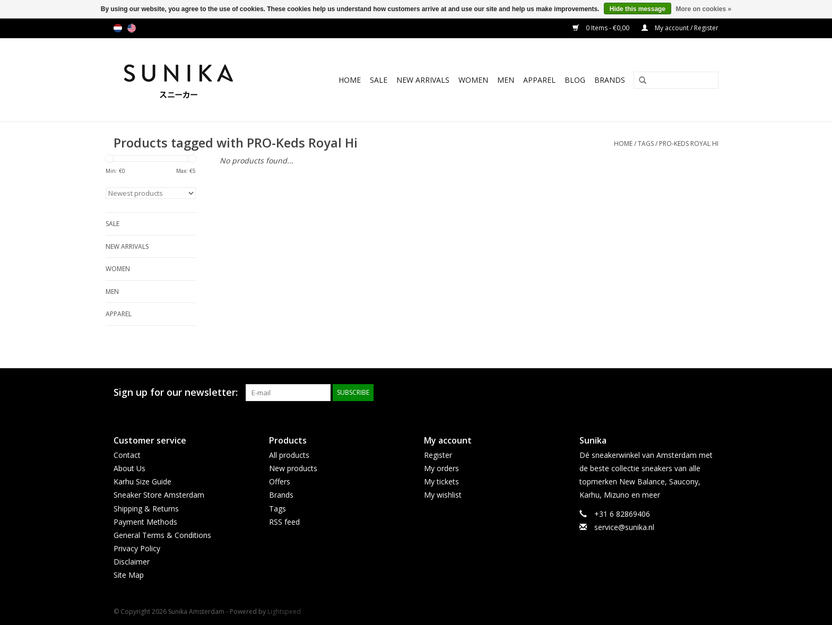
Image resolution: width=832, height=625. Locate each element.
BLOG (575, 80)
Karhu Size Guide (142, 481)
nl (118, 28)
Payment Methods (145, 522)
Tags (646, 143)
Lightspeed (284, 611)
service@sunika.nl (624, 527)
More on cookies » (703, 9)
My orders (441, 468)
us (131, 28)
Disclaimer (132, 562)
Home (350, 80)
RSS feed (284, 522)
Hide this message (637, 9)
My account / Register (680, 27)
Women (473, 80)
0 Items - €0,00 (602, 27)
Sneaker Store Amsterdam (159, 495)
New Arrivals (422, 80)
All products (289, 455)
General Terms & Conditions (162, 535)
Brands (609, 80)
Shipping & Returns (146, 509)
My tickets (441, 481)
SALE (378, 80)
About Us (129, 468)
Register (438, 455)
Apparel (539, 80)
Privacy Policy (137, 548)
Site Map (129, 575)
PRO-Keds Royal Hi (688, 143)
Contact (127, 455)
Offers (279, 481)
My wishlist (443, 495)
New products (293, 468)
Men (505, 80)
